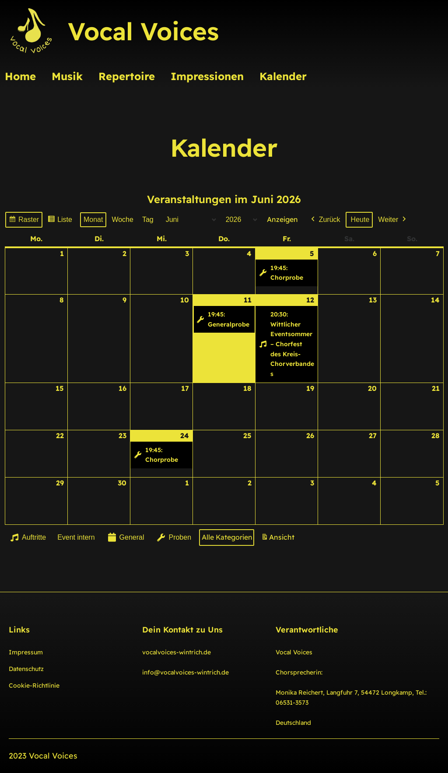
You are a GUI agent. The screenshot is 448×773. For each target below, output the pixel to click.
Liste (59, 221)
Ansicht (279, 539)
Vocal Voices (143, 31)
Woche (122, 219)
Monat (93, 219)
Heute (359, 219)
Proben (173, 537)
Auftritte (27, 537)
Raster (23, 221)
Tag (148, 219)
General (125, 537)
